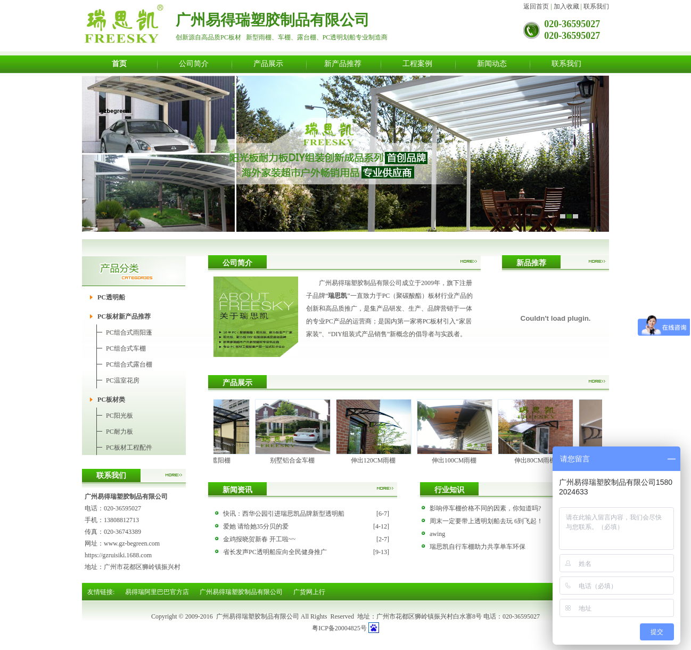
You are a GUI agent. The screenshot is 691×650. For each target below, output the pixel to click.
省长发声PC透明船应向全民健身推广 (275, 552)
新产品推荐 (342, 63)
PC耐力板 (119, 431)
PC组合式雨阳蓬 (129, 332)
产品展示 (268, 63)
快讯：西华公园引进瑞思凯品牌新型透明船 (283, 513)
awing (437, 534)
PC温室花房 (122, 380)
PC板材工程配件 (129, 447)
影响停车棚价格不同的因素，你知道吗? (485, 508)
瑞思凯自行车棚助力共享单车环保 (477, 546)
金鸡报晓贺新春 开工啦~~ (259, 539)
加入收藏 (566, 6)
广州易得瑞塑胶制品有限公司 (241, 592)
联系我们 (596, 6)
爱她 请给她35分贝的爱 (256, 526)
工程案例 (417, 63)
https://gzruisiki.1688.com (118, 555)
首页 (119, 63)
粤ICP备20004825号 (339, 628)
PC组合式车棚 (126, 348)
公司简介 (194, 63)
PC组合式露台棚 (129, 364)
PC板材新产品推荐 (124, 316)
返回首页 (536, 6)
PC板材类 (111, 399)
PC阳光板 (119, 415)
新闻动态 (492, 63)
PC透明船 (111, 297)
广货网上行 (309, 592)
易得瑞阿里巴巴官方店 (157, 592)
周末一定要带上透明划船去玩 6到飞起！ (486, 521)
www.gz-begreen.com (132, 543)
